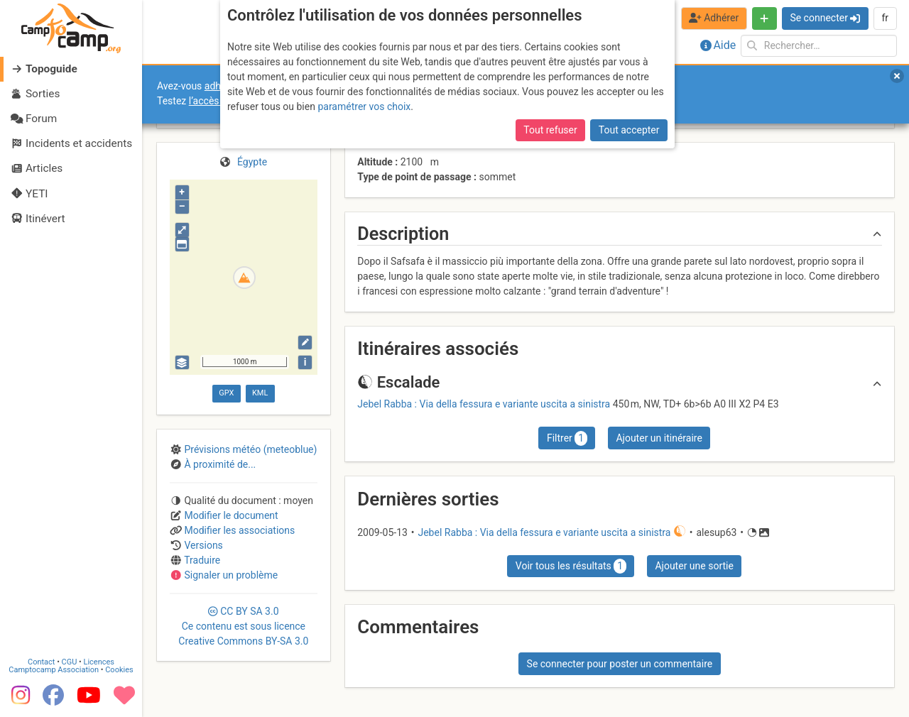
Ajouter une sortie (694, 565)
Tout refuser (550, 130)
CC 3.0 (243, 626)
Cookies (119, 669)
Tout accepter (629, 130)
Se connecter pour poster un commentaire (620, 663)
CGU (69, 662)
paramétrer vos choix (363, 106)
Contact (41, 662)
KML (260, 393)
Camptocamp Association (54, 669)
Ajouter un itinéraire (659, 438)
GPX (226, 393)
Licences (99, 662)
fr (884, 17)
